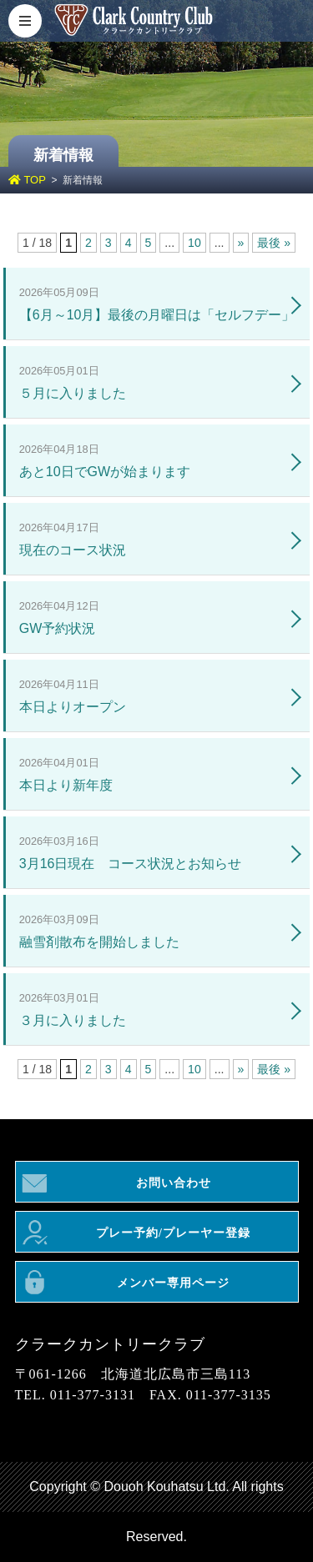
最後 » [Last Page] (273, 242)
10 (194, 242)
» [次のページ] (241, 242)
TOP (27, 179)
